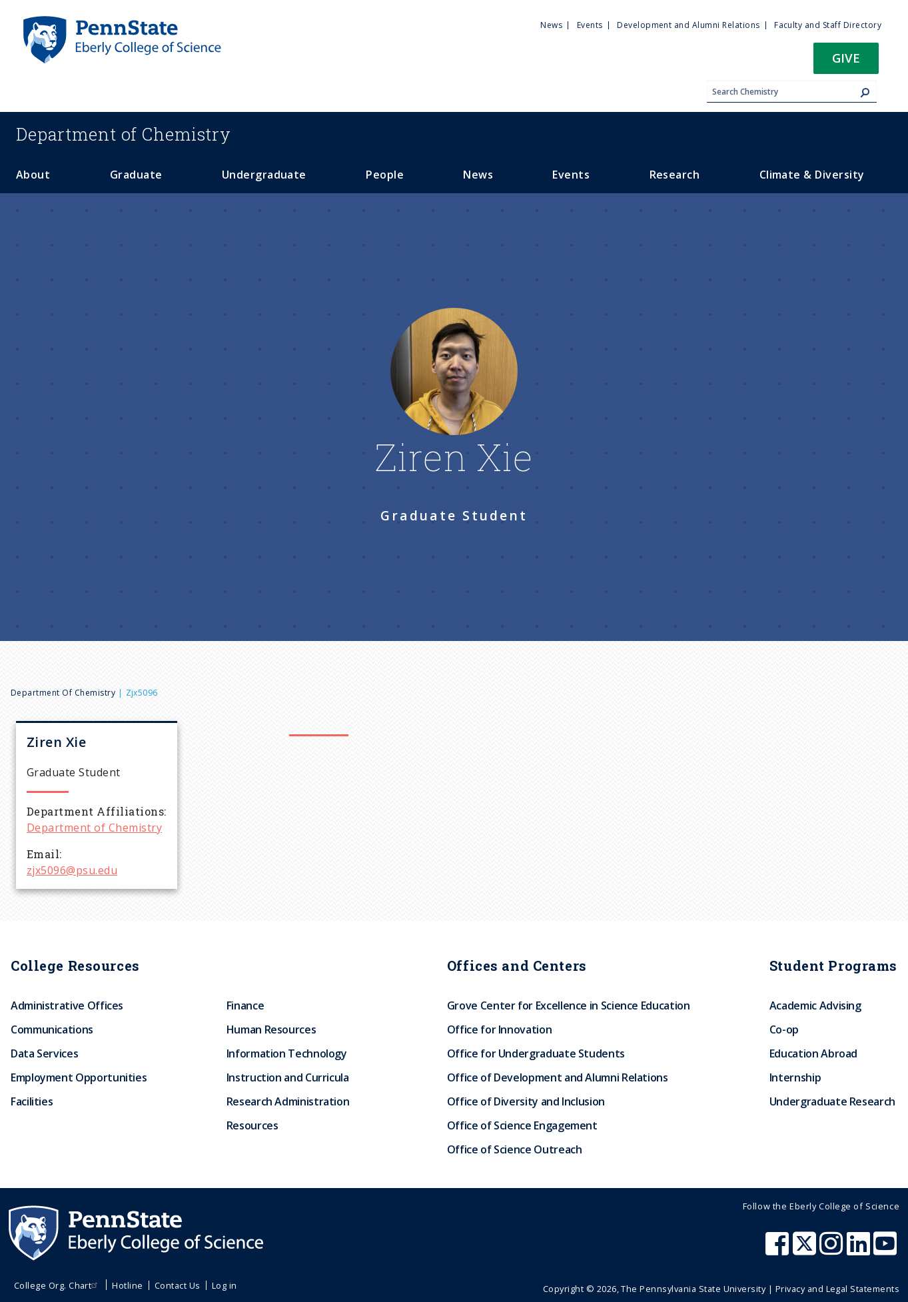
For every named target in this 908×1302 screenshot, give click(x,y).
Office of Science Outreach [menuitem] (514, 1149)
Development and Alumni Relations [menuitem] (688, 25)
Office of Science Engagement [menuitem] (522, 1125)
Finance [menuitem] (245, 1005)
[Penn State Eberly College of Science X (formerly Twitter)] (806, 1250)
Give (846, 57)
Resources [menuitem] (252, 1125)
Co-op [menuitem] (784, 1029)
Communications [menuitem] (52, 1029)
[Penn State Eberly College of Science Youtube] (886, 1250)
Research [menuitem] (675, 174)
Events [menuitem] (590, 25)
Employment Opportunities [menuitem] (79, 1077)
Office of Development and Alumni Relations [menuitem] (557, 1077)
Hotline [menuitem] (127, 1285)
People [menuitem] (385, 174)
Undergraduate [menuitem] (264, 174)
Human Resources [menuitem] (271, 1029)
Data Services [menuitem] (44, 1053)
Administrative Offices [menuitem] (67, 1005)
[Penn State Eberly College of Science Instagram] (832, 1250)
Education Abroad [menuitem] (813, 1053)
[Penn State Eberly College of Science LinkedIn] (860, 1250)
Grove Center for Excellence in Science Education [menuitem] (568, 1005)
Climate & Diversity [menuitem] (812, 174)
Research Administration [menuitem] (288, 1101)
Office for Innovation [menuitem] (499, 1029)
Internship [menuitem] (795, 1077)
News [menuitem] (551, 25)
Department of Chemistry (63, 692)
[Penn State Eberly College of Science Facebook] (778, 1250)
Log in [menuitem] (224, 1285)
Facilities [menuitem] (32, 1101)
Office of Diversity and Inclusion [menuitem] (526, 1101)
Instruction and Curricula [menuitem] (288, 1077)
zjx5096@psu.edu (72, 870)
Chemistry (123, 134)
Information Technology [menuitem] (287, 1053)
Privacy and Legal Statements (837, 1289)
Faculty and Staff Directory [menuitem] (827, 25)
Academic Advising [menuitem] (815, 1005)
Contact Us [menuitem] (178, 1285)
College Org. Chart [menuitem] (57, 1285)
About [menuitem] (33, 174)
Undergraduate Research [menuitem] (832, 1101)
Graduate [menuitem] (136, 174)
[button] (846, 62)
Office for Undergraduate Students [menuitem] (536, 1053)
